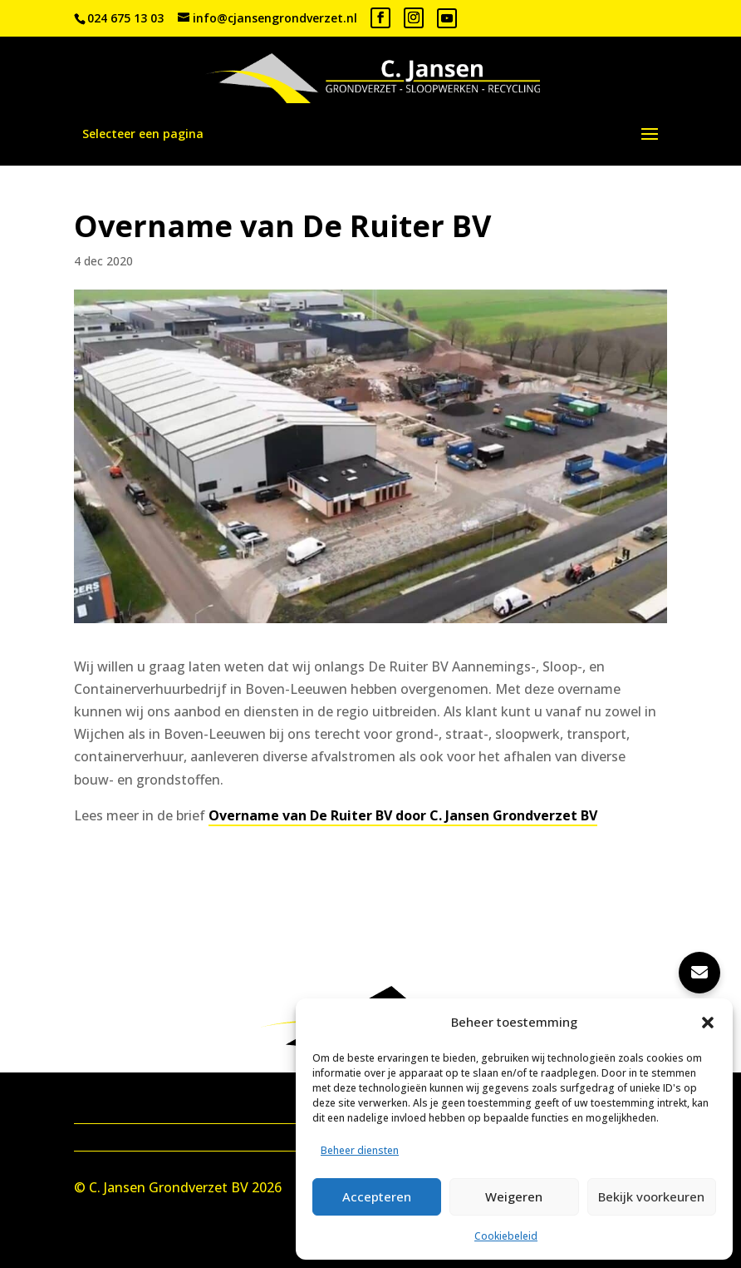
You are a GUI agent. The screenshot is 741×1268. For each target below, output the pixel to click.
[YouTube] (447, 18)
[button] (707, 1022)
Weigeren (513, 1196)
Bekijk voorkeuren (651, 1196)
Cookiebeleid (505, 1236)
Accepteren (376, 1196)
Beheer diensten (360, 1150)
